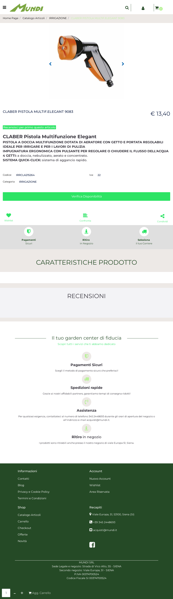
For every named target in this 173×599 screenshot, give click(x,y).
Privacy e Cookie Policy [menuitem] (33, 491)
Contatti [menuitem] (23, 478)
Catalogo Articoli (34, 18)
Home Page (10, 18)
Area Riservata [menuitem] (99, 491)
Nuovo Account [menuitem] (100, 478)
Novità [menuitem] (22, 541)
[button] (86, 61)
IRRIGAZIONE (58, 18)
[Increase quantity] (22, 593)
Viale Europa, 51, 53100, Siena (113, 514)
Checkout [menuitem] (24, 528)
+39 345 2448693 (104, 522)
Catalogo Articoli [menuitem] (29, 515)
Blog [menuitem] (21, 485)
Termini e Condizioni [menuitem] (32, 498)
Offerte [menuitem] (23, 534)
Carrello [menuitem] (23, 521)
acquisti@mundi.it (105, 530)
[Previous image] (50, 64)
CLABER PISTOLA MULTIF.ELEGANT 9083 (97, 18)
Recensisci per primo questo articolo (29, 127)
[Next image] (123, 64)
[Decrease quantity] (14, 593)
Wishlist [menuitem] (94, 485)
